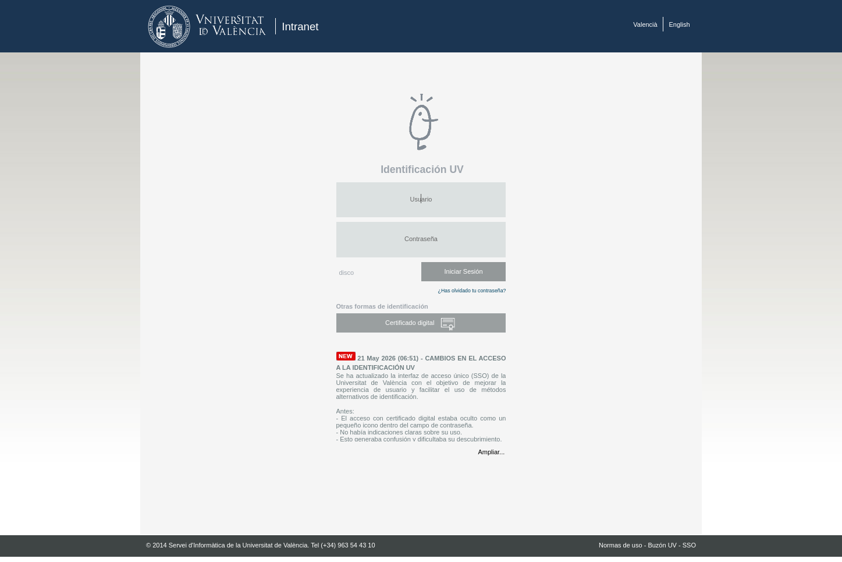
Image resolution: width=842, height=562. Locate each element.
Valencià (645, 24)
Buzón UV (662, 545)
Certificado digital (421, 323)
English (679, 24)
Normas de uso (620, 545)
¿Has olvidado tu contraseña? (472, 291)
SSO (689, 545)
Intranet (300, 26)
